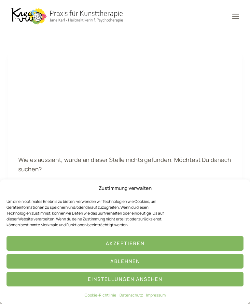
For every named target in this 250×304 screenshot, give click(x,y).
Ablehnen (125, 261)
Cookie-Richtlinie (100, 295)
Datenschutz (131, 295)
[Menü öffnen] (238, 16)
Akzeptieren (125, 243)
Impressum (156, 295)
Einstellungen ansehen (125, 279)
